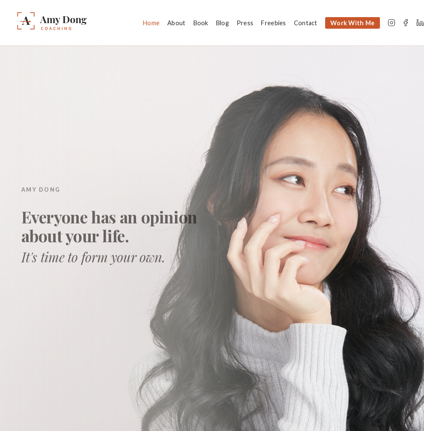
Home (151, 23)
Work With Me (352, 23)
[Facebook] (405, 23)
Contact (305, 23)
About (176, 23)
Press (245, 23)
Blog (222, 23)
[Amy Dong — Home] (75, 23)
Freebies (273, 23)
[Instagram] (391, 23)
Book (200, 23)
